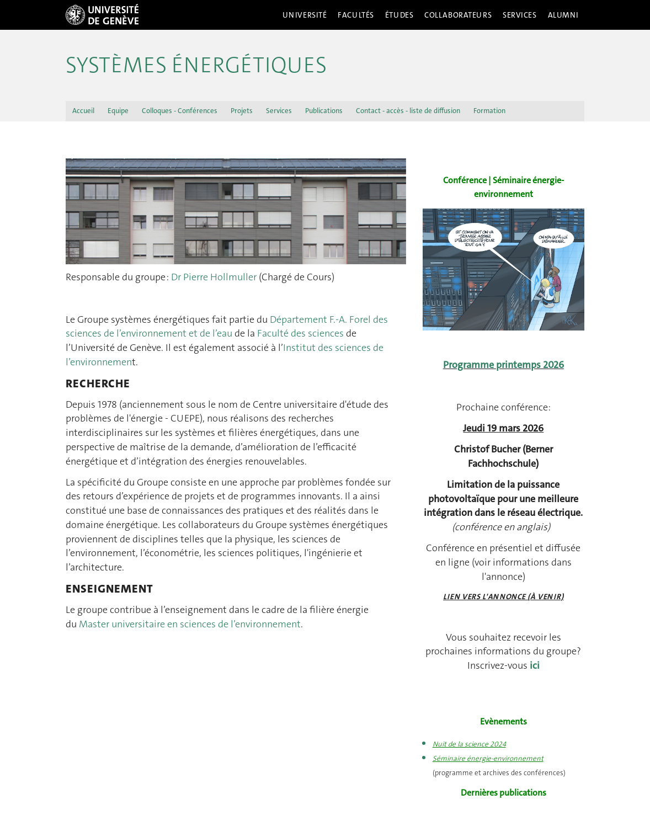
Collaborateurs (458, 15)
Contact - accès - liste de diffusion (408, 110)
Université (305, 15)
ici (535, 665)
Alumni (563, 15)
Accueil (83, 110)
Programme (469, 364)
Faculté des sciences (300, 333)
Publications (324, 110)
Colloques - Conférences (179, 110)
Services (520, 15)
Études (399, 15)
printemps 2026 (530, 364)
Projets (242, 110)
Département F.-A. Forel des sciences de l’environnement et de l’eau (227, 326)
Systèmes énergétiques (196, 65)
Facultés (356, 15)
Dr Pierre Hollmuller (214, 277)
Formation (489, 110)
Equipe (118, 110)
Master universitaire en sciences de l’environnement (190, 624)
